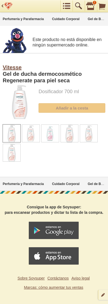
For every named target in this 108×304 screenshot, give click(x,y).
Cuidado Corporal (66, 19)
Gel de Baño (97, 19)
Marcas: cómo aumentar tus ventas (53, 287)
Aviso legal (80, 278)
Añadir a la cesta (72, 108)
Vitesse (12, 67)
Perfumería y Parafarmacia (23, 19)
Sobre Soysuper (31, 278)
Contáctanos (58, 278)
